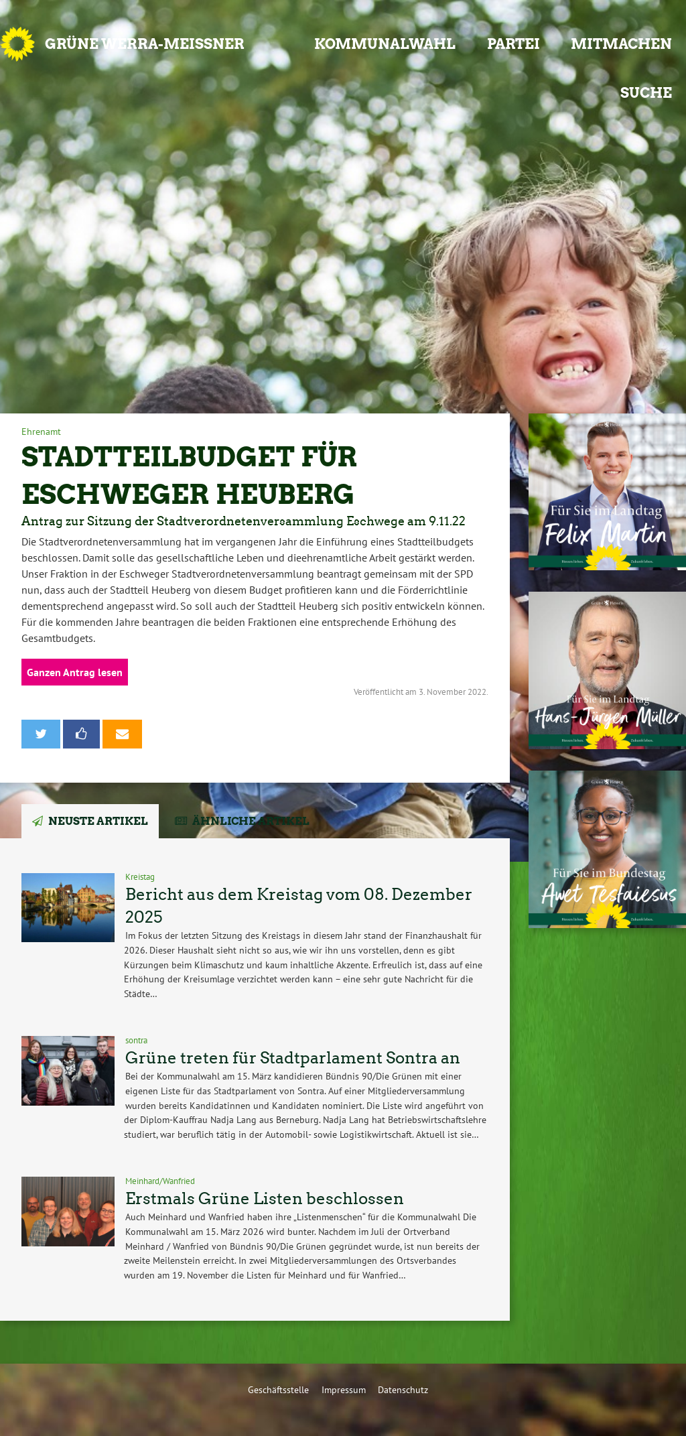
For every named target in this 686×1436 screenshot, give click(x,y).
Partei (513, 44)
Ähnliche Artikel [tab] (251, 821)
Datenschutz (403, 1389)
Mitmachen (621, 44)
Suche (646, 92)
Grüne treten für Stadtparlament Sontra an (292, 1057)
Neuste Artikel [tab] (98, 821)
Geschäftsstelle (278, 1389)
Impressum (344, 1389)
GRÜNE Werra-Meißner (145, 44)
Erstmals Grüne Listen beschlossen (264, 1198)
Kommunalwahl (385, 44)
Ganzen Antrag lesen (75, 672)
